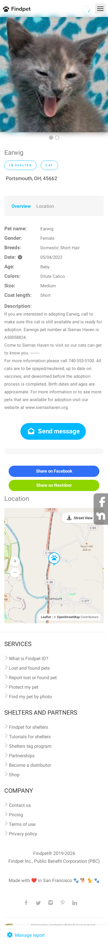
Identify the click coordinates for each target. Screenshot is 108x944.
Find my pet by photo (30, 696)
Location (45, 206)
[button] (50, 552)
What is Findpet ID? (28, 658)
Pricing (16, 814)
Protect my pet (23, 687)
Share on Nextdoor (54, 485)
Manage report (25, 935)
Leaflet (46, 617)
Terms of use (22, 824)
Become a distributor (30, 765)
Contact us (20, 805)
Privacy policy (23, 834)
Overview (21, 206)
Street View (83, 518)
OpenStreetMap (68, 617)
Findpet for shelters (28, 727)
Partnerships (22, 755)
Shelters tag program (30, 746)
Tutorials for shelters (30, 736)
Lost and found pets (29, 668)
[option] (54, 74)
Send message (53, 431)
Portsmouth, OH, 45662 (31, 178)
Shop (14, 774)
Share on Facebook (54, 471)
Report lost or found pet (33, 677)
